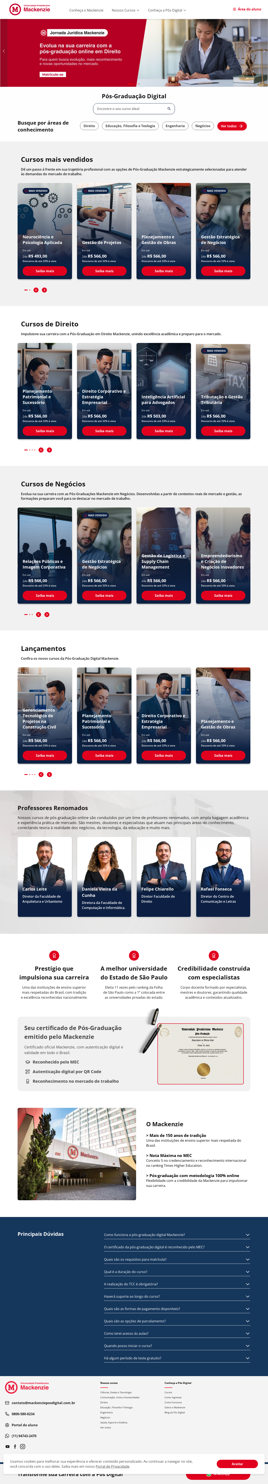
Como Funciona (173, 1402)
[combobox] (131, 108)
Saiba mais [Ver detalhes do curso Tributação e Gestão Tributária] (223, 431)
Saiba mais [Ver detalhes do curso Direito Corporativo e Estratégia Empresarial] (104, 431)
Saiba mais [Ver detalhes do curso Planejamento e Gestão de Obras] (164, 271)
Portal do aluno (21, 1425)
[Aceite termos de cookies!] (237, 1464)
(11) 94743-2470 (20, 1436)
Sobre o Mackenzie (175, 1407)
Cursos (168, 1392)
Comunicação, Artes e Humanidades (119, 1397)
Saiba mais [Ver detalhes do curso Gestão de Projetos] (104, 271)
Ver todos (232, 126)
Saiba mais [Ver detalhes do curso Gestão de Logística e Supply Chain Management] (164, 595)
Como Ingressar (173, 1397)
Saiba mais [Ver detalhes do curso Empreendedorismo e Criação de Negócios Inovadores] (223, 595)
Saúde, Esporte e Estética (113, 1422)
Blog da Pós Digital (175, 1412)
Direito (89, 126)
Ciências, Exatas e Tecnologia (115, 1392)
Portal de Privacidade (112, 1466)
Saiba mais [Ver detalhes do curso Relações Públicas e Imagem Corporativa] (45, 595)
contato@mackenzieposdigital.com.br (40, 1402)
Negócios (202, 126)
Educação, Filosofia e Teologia (130, 126)
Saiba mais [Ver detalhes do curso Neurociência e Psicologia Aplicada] (45, 271)
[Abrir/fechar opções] (169, 109)
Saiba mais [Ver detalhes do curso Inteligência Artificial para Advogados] (164, 431)
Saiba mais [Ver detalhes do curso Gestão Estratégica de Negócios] (223, 271)
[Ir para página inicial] (30, 9)
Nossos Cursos (126, 10)
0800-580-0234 (20, 1413)
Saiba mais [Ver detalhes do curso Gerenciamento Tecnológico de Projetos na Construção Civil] (45, 755)
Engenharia (175, 126)
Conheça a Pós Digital (167, 10)
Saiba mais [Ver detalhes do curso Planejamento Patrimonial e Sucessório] (45, 431)
